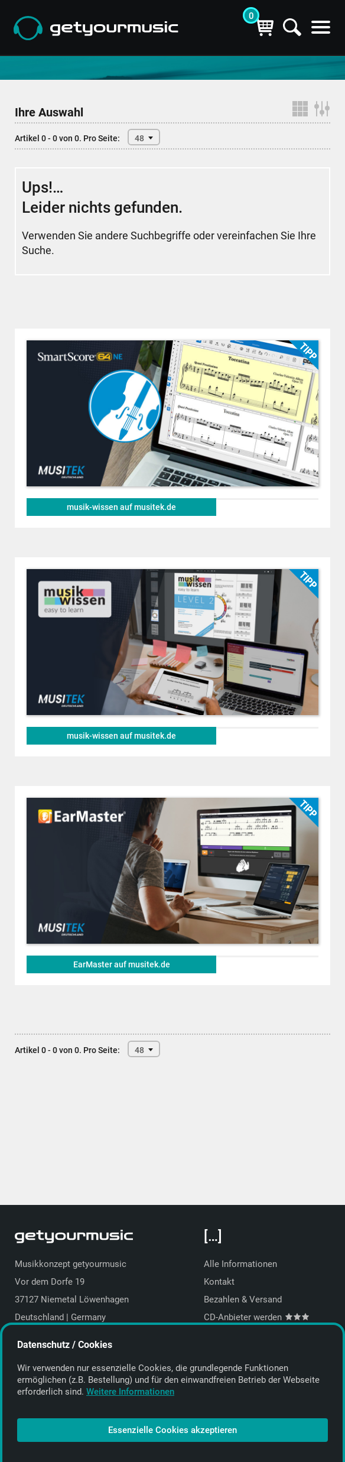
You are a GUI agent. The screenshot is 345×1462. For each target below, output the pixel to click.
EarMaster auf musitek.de (121, 964)
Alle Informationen (240, 1264)
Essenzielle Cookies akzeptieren (172, 1430)
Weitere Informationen (130, 1391)
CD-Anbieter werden (256, 1317)
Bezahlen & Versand (243, 1299)
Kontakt (219, 1281)
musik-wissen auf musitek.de (121, 507)
